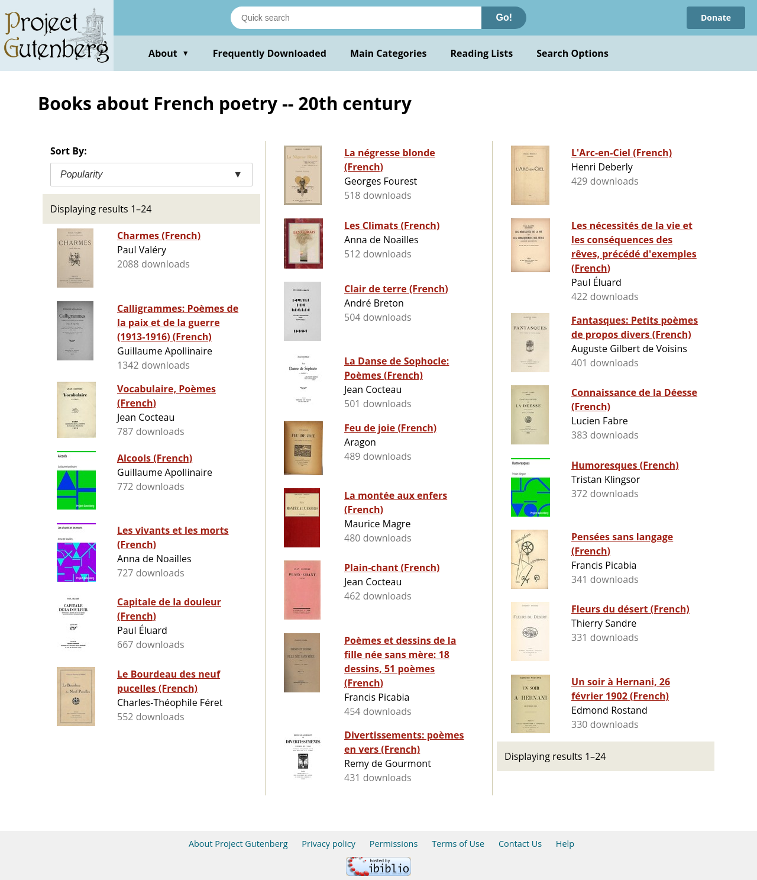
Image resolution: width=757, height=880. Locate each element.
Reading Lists (482, 53)
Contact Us (520, 843)
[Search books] (356, 18)
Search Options (572, 53)
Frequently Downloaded (269, 53)
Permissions (394, 843)
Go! (504, 17)
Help (565, 843)
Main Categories (388, 53)
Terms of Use (458, 843)
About (168, 53)
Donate (716, 17)
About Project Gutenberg (238, 843)
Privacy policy (328, 843)
